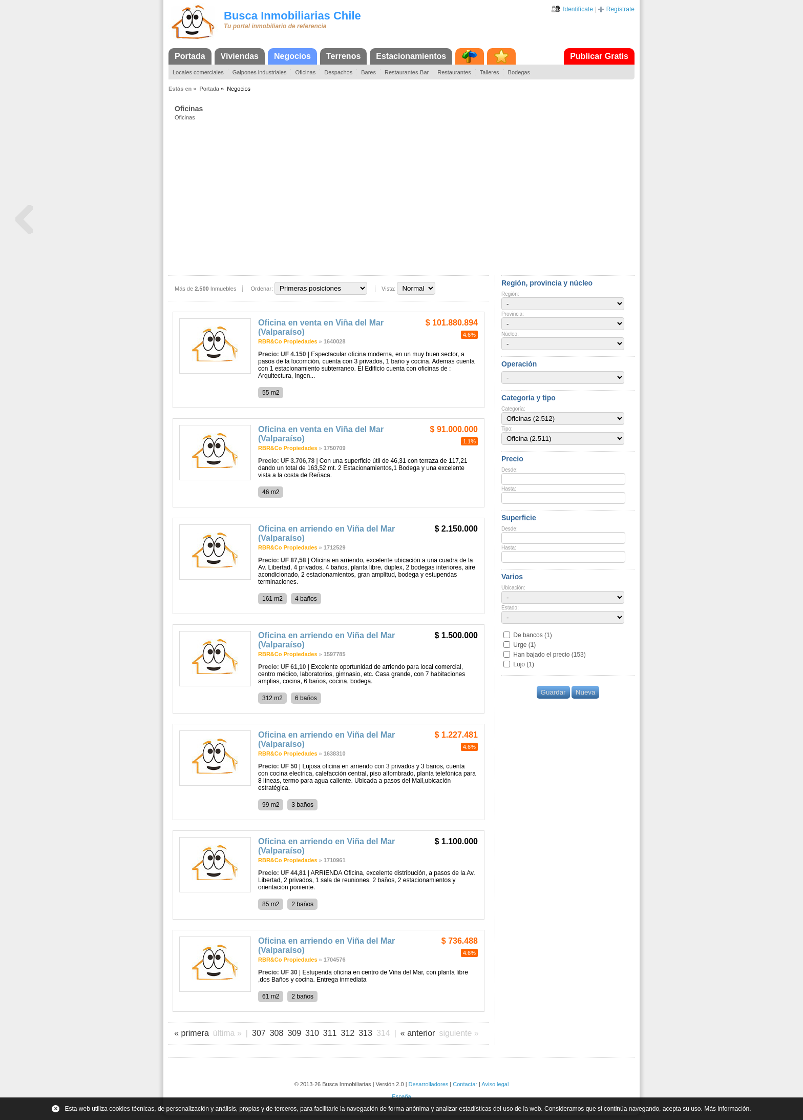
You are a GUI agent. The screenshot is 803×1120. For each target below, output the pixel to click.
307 (259, 1033)
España (401, 1096)
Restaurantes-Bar (407, 72)
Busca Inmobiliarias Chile (292, 15)
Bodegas (519, 72)
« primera (191, 1033)
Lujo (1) (523, 664)
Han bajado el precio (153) (549, 654)
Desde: (509, 470)
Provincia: (512, 314)
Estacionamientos (411, 56)
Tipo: (507, 429)
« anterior (417, 1033)
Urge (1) (524, 644)
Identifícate (578, 9)
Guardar (553, 692)
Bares (368, 72)
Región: (510, 294)
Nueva (586, 692)
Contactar (465, 1084)
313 (365, 1033)
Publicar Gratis (599, 56)
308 (277, 1033)
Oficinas (305, 72)
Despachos (338, 72)
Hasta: (508, 489)
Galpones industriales (260, 72)
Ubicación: (513, 587)
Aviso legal (495, 1084)
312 (348, 1033)
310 (312, 1033)
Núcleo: (510, 334)
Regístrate (620, 9)
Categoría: (513, 409)
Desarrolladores (429, 1084)
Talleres (489, 72)
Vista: (388, 289)
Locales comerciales (198, 72)
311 (330, 1033)
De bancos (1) (532, 635)
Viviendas (240, 56)
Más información (726, 1108)
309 (294, 1033)
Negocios (292, 56)
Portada (190, 56)
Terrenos (343, 56)
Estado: (510, 607)
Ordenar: (262, 289)
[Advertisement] (405, 197)
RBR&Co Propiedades (288, 341)
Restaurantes (454, 72)
